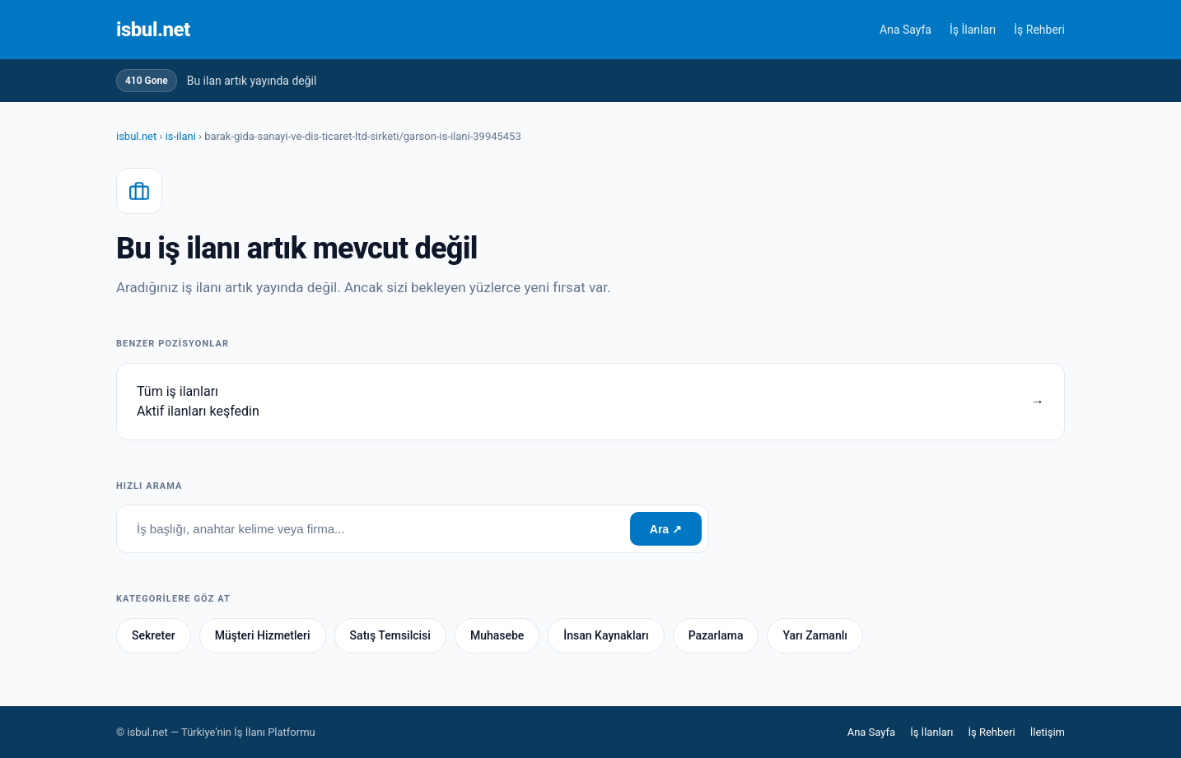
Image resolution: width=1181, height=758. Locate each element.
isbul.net (136, 136)
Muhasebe (497, 635)
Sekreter (153, 635)
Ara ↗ (666, 529)
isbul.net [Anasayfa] (153, 29)
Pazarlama (716, 635)
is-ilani (181, 136)
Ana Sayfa (905, 29)
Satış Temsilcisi (390, 635)
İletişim (1047, 732)
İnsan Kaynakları (605, 635)
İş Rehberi (1039, 29)
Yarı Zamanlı (814, 635)
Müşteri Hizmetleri (262, 635)
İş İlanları (973, 29)
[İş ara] (373, 529)
